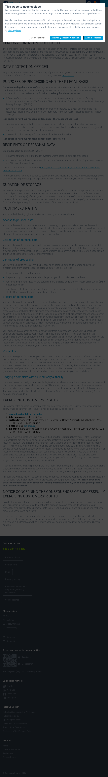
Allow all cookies (93, 38)
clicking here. (14, 30)
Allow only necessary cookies (65, 38)
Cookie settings (38, 38)
